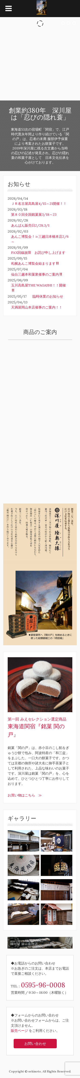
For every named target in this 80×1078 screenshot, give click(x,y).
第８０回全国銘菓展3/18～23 (34, 214)
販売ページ (19, 1030)
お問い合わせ (35, 1043)
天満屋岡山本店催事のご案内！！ (36, 307)
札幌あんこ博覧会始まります (35, 263)
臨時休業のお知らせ (47, 296)
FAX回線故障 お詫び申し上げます (38, 252)
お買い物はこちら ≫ (25, 795)
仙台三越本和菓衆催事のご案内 (37, 274)
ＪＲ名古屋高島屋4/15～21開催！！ (39, 203)
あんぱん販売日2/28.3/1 (30, 225)
